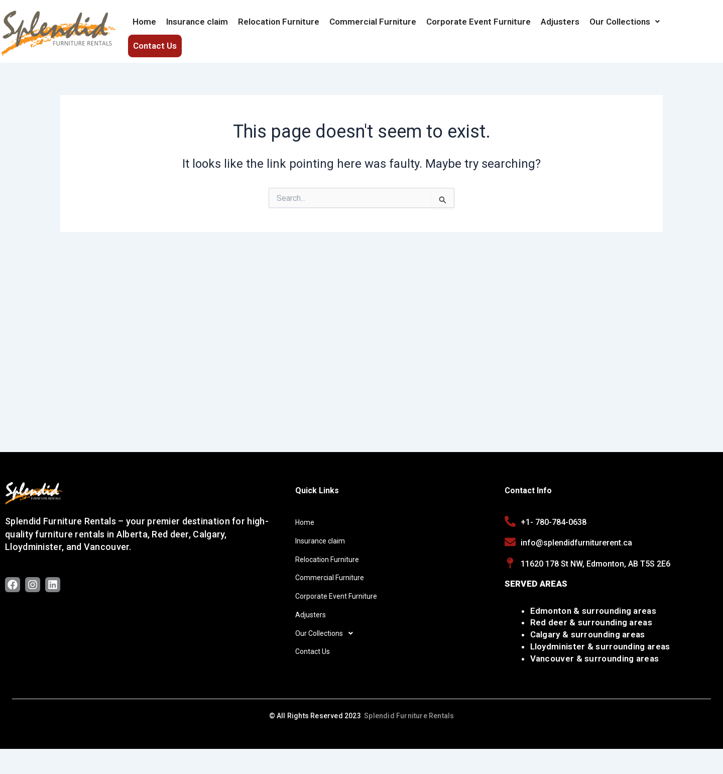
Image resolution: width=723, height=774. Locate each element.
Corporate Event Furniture (478, 27)
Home (144, 27)
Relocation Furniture (278, 27)
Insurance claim (197, 27)
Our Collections (624, 27)
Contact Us (691, 27)
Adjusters (560, 27)
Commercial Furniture (372, 27)
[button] (624, 26)
